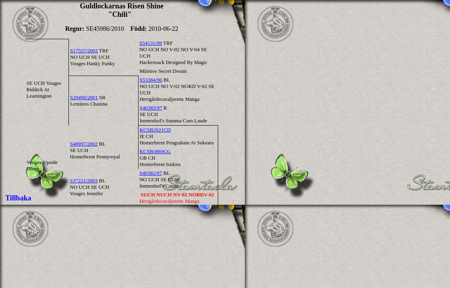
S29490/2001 (84, 97)
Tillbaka (18, 198)
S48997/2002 (84, 144)
